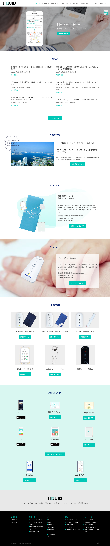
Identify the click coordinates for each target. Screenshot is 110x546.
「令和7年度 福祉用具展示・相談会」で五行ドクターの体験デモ (31, 83)
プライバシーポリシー (72, 527)
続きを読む (14, 75)
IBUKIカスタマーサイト (72, 522)
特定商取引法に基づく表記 (73, 529)
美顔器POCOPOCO (35, 531)
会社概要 (14, 520)
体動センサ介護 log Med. (36, 526)
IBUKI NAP (51, 529)
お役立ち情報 (84, 3)
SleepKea (50, 532)
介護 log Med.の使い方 (90, 527)
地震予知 (85, 87)
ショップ (94, 3)
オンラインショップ (72, 520)
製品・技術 (54, 3)
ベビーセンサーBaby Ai (36, 520)
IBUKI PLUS (51, 524)
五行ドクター (63, 33)
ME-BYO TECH (68, 24)
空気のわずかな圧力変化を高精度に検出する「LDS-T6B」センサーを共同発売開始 (77, 68)
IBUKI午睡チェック (53, 527)
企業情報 (24, 102)
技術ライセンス (66, 3)
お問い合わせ (103, 3)
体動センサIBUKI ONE (35, 529)
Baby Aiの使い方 (89, 520)
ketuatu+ (50, 537)
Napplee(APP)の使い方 (90, 522)
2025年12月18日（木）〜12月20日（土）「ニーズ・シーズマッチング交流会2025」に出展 (31, 98)
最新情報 (75, 3)
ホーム (38, 3)
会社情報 (44, 3)
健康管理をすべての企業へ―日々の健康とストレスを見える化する (32, 68)
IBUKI (49, 522)
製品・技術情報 (25, 72)
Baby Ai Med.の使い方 (90, 524)
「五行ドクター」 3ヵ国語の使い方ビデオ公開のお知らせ (76, 99)
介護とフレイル (76, 87)
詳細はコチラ (24, 337)
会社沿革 (14, 522)
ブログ (69, 87)
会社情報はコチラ (77, 164)
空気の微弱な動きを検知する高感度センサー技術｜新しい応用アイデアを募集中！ (77, 83)
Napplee (50, 520)
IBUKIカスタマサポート (55, 454)
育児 (89, 87)
